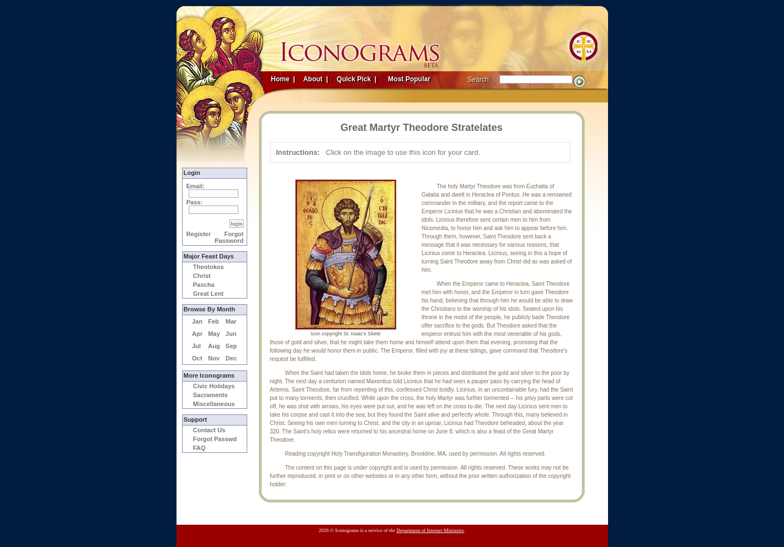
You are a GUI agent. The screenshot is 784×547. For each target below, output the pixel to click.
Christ (202, 275)
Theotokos (208, 266)
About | (315, 79)
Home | (283, 79)
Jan (197, 321)
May (214, 333)
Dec (231, 358)
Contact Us (209, 430)
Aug (214, 346)
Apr (197, 333)
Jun (231, 333)
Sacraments (210, 395)
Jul (196, 346)
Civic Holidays (214, 386)
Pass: (195, 202)
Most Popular (410, 79)
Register (199, 234)
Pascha (204, 284)
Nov (214, 358)
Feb (213, 321)
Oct (197, 358)
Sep (231, 346)
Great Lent (208, 293)
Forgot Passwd (215, 439)
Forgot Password (229, 237)
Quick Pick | (356, 79)
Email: (196, 186)
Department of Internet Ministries (430, 530)
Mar (231, 321)
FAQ (199, 448)
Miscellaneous (214, 404)
